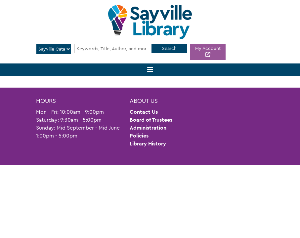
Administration (148, 128)
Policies (139, 135)
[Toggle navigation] (150, 70)
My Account (208, 48)
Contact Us (144, 112)
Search (169, 48)
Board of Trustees (151, 120)
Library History (148, 143)
